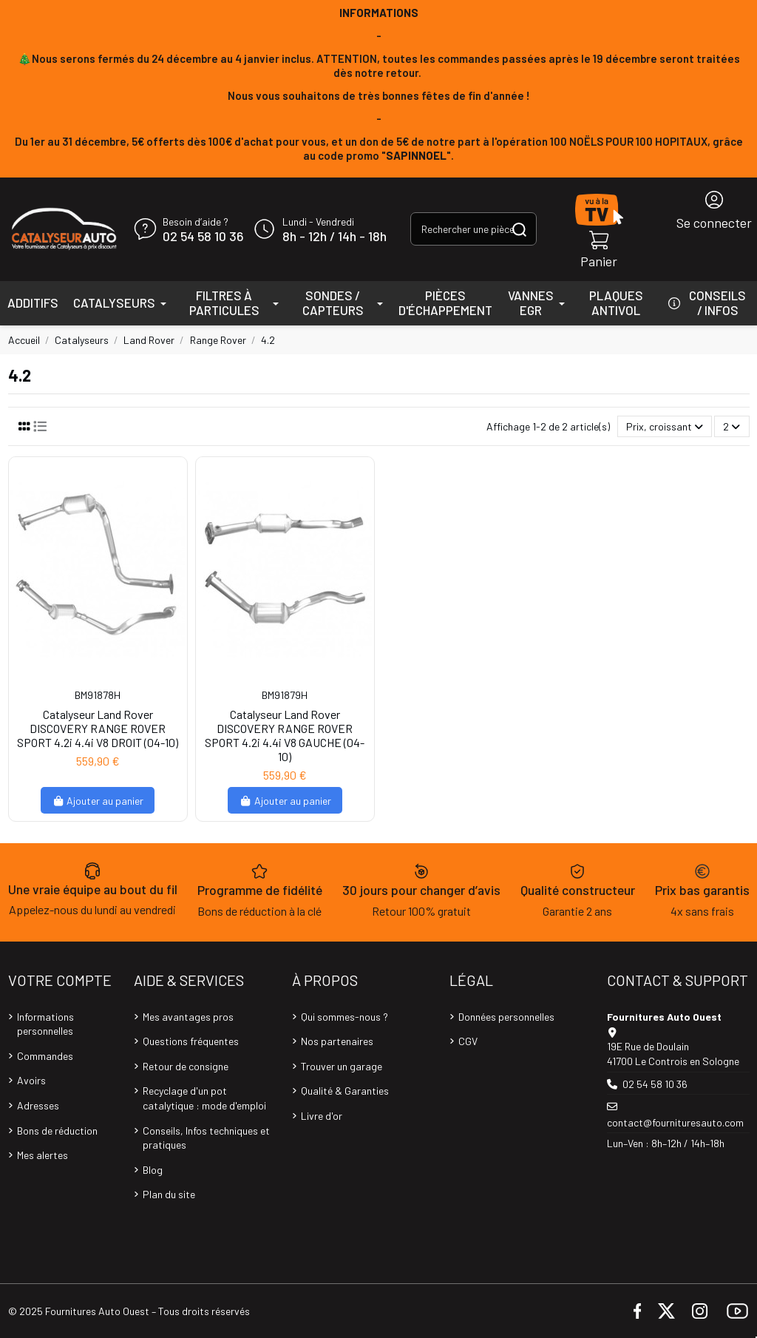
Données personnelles (506, 1016)
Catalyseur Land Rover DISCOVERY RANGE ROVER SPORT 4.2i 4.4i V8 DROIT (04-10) (97, 728)
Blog (153, 1169)
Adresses (38, 1105)
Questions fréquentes (191, 1041)
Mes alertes (42, 1155)
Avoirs (31, 1080)
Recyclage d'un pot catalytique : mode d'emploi (204, 1098)
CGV (468, 1041)
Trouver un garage (341, 1066)
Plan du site (169, 1194)
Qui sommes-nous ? (344, 1016)
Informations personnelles (45, 1024)
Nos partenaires (337, 1041)
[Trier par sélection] (664, 426)
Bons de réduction (57, 1130)
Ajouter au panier (98, 800)
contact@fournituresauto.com (675, 1122)
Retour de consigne (185, 1066)
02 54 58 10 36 (203, 236)
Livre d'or (321, 1115)
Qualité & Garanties (345, 1090)
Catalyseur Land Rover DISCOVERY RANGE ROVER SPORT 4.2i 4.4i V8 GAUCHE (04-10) (284, 735)
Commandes (45, 1056)
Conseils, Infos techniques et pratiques (206, 1138)
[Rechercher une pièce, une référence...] (519, 229)
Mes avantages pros (188, 1016)
